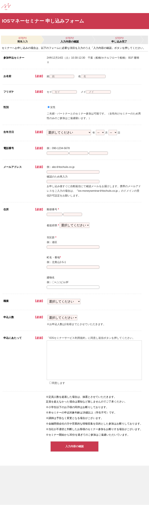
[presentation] (94, 369)
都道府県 (53, 230)
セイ (49, 91)
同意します (58, 392)
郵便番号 (53, 213)
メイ (85, 91)
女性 (52, 107)
